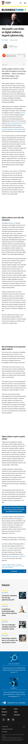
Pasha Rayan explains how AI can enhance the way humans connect (10, 640)
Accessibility (4, 731)
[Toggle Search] (20, 2)
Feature (5, 592)
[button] (11, 45)
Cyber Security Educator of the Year (16, 123)
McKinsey (11, 223)
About (15, 712)
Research (4, 712)
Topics (16, 709)
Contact (4, 714)
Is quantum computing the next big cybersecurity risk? (9, 598)
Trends (4, 709)
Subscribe (17, 714)
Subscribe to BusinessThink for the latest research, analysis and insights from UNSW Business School (14, 509)
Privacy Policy (5, 726)
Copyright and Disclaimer (7, 729)
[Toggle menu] (25, 3)
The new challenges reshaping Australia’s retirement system (9, 627)
